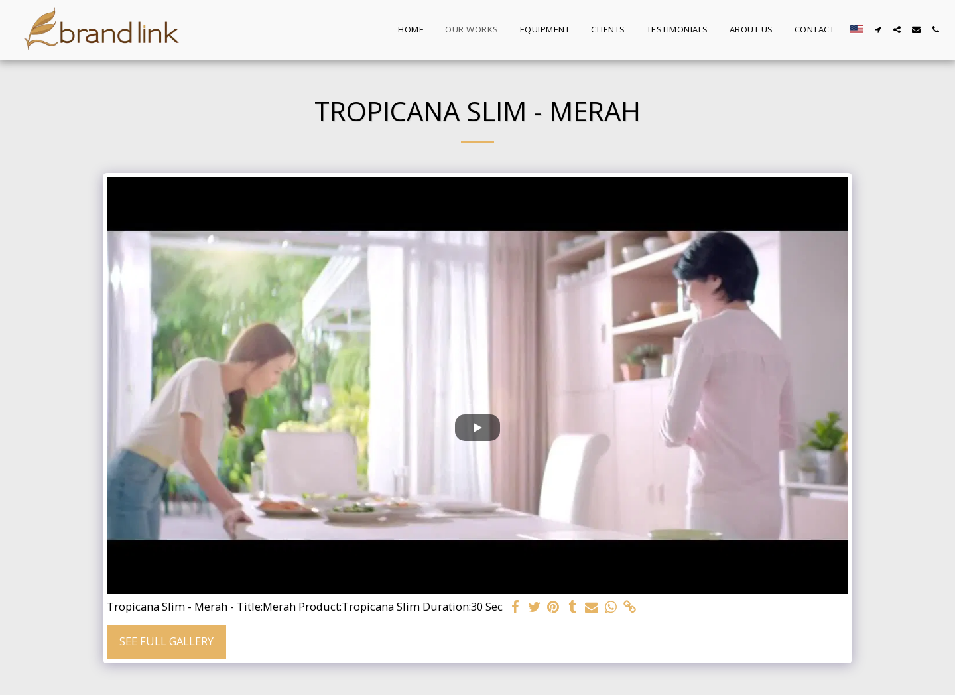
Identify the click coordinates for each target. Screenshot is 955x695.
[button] (878, 29)
